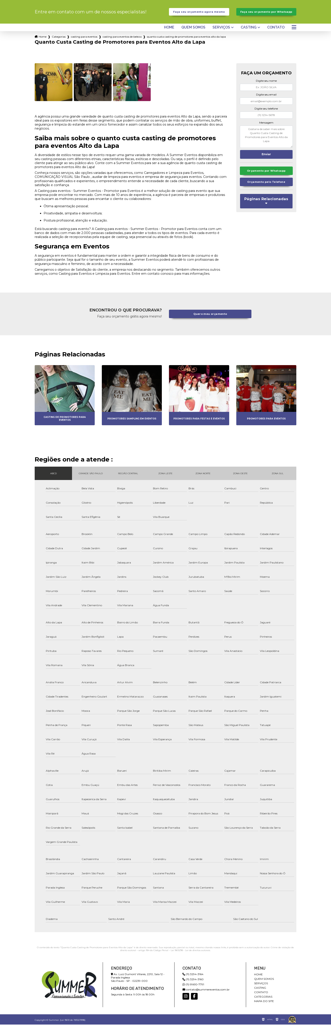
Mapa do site (264, 1005)
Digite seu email (266, 99)
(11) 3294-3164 (193, 978)
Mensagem (266, 126)
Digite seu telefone (266, 113)
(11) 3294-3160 (193, 983)
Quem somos (193, 32)
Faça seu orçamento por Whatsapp (266, 14)
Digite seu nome (266, 85)
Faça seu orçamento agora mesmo (199, 14)
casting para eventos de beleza (122, 41)
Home (169, 32)
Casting (249, 32)
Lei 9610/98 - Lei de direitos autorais (190, 954)
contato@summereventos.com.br (206, 994)
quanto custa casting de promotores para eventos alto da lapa (186, 41)
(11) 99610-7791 (193, 988)
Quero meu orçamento (210, 318)
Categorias (59, 41)
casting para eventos (84, 41)
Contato (276, 32)
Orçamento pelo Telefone (266, 187)
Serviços (221, 32)
